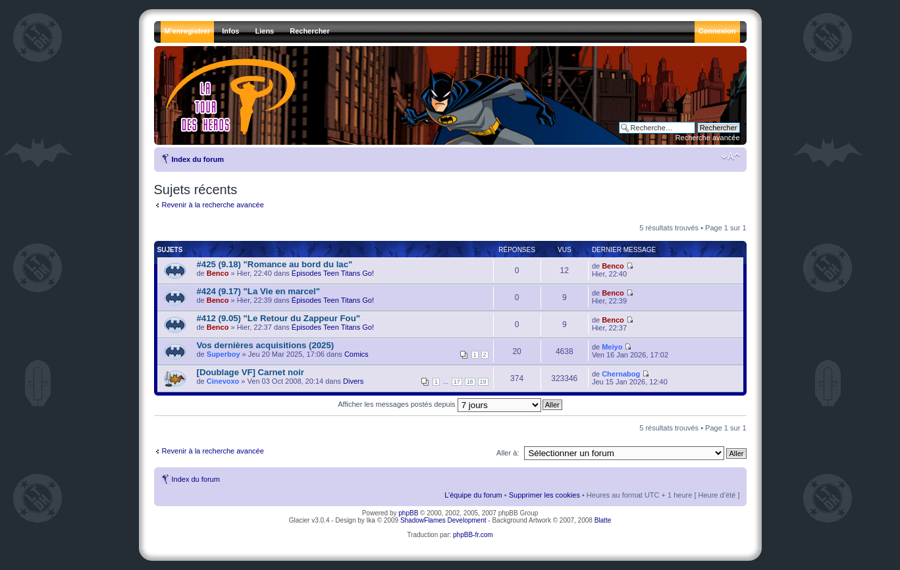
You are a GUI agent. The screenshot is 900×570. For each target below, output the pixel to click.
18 (470, 381)
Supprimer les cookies (544, 495)
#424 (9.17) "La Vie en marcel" (258, 291)
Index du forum (198, 159)
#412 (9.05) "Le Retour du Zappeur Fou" (278, 318)
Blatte (603, 520)
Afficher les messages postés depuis (439, 404)
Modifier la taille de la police (730, 157)
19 (483, 381)
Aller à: (507, 453)
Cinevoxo (223, 381)
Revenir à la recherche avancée (213, 205)
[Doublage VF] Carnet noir (250, 372)
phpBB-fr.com (473, 534)
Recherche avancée (707, 138)
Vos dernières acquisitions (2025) (265, 345)
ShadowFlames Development (443, 520)
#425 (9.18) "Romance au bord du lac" (275, 264)
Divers (353, 381)
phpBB (408, 513)
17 (457, 381)
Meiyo (612, 347)
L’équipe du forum (473, 495)
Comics (356, 354)
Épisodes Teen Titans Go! (333, 273)
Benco (218, 273)
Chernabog (621, 374)
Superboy (223, 354)
